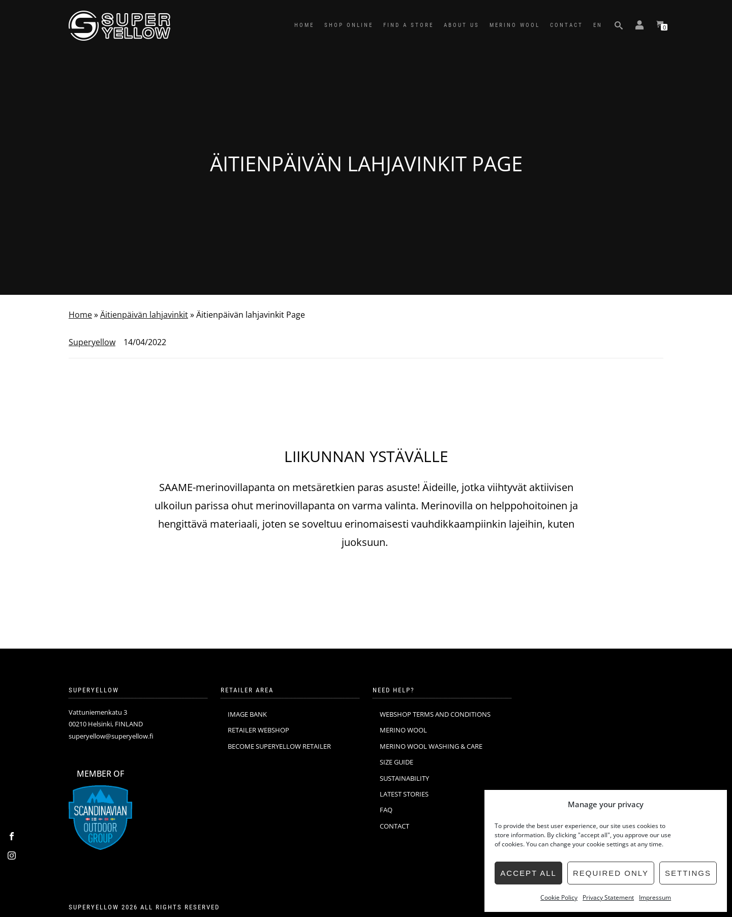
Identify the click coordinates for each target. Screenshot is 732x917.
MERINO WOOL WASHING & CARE (431, 746)
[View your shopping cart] (659, 25)
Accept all (528, 873)
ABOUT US (461, 25)
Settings (688, 873)
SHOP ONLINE (348, 25)
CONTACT (566, 25)
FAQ (386, 809)
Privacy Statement (608, 897)
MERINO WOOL (515, 25)
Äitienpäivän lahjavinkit (144, 314)
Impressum (655, 897)
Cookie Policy (558, 897)
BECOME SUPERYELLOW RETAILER (279, 746)
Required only (611, 873)
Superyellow (92, 342)
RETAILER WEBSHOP (258, 730)
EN (597, 25)
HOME (304, 25)
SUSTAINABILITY (404, 778)
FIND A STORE (408, 25)
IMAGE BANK (247, 714)
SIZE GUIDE (396, 762)
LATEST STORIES (404, 794)
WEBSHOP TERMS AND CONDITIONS (435, 714)
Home (80, 314)
